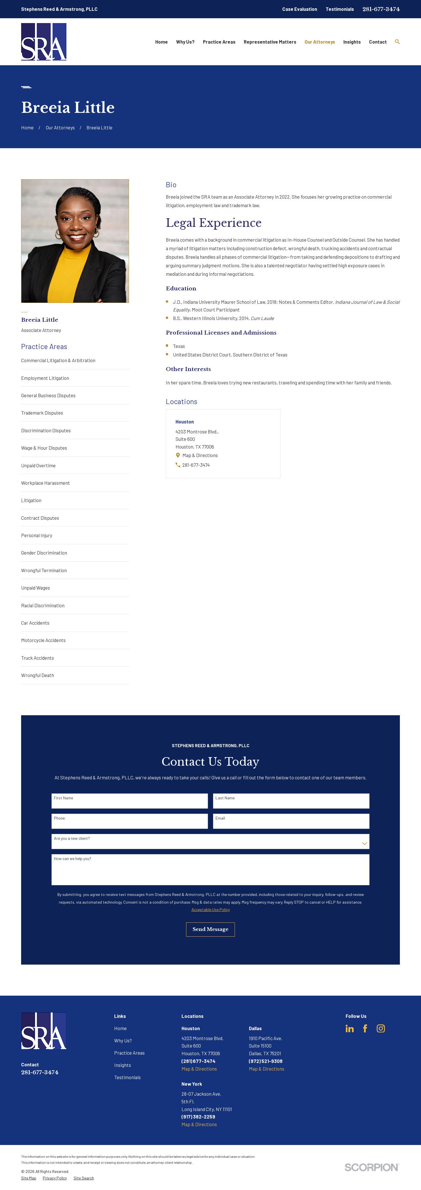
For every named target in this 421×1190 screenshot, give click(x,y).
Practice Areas (129, 1052)
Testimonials (340, 9)
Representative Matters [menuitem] (270, 41)
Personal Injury (36, 535)
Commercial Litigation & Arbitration (58, 360)
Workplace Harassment (45, 483)
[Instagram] (381, 1028)
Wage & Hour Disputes (44, 448)
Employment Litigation (45, 378)
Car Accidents (35, 622)
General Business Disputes (48, 395)
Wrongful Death (37, 675)
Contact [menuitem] (378, 41)
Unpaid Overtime (38, 465)
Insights (122, 1065)
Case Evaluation (299, 9)
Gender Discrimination (44, 552)
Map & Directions (200, 455)
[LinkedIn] (350, 1028)
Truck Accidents (37, 658)
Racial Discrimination (43, 605)
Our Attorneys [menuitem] (320, 41)
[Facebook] (365, 1028)
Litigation (31, 500)
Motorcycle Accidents (43, 640)
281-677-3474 (381, 9)
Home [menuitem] (161, 41)
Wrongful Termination (44, 570)
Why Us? (123, 1040)
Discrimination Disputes (46, 430)
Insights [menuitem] (352, 41)
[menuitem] (28, 1178)
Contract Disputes (40, 518)
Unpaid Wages (35, 587)
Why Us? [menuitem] (185, 41)
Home (120, 1028)
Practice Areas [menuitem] (219, 41)
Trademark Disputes (42, 412)
